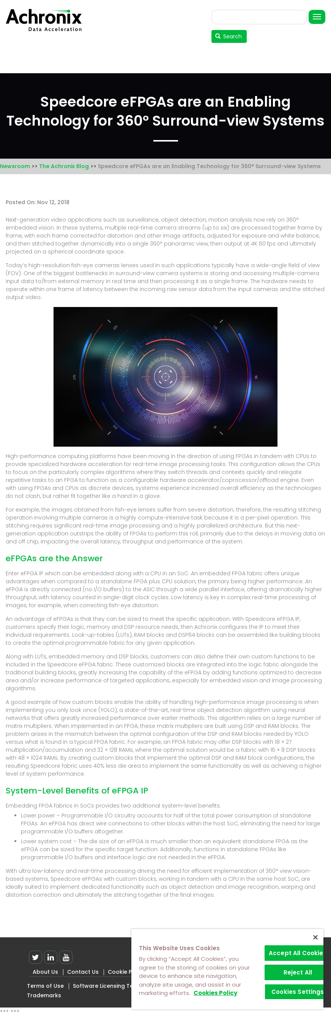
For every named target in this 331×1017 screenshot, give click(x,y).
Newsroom (15, 166)
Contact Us (83, 972)
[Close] (315, 937)
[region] (227, 969)
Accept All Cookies (298, 953)
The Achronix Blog (64, 166)
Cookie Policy (126, 972)
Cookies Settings (297, 992)
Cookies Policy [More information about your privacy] (215, 993)
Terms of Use (45, 986)
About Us (45, 972)
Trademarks (44, 995)
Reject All (298, 972)
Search (228, 36)
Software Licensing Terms (108, 986)
